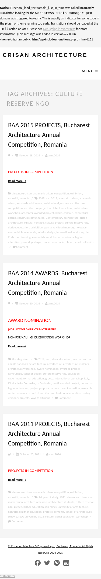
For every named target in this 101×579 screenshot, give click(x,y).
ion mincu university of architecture (66, 507)
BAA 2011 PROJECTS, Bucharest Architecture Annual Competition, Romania (49, 433)
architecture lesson (35, 502)
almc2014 (52, 155)
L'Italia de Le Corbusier (21, 383)
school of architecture (41, 393)
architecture (54, 364)
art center (27, 213)
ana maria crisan (43, 193)
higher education (33, 507)
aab (48, 359)
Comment (20, 247)
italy (86, 378)
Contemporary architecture (62, 218)
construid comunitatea (30, 218)
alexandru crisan (22, 193)
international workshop (71, 232)
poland (26, 242)
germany (49, 227)
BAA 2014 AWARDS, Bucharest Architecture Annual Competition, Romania (48, 282)
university (30, 516)
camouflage (15, 373)
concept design (32, 373)
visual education (64, 516)
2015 (41, 198)
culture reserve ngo (76, 222)
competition (61, 193)
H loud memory (65, 227)
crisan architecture (45, 55)
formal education (33, 378)
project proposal (40, 388)
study (11, 516)
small (78, 242)
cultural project (54, 222)
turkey (86, 393)
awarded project (44, 213)
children (68, 213)
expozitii (13, 198)
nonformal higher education (25, 511)
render (47, 242)
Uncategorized (20, 359)
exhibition (76, 193)
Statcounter (7, 576)
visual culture (46, 516)
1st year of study (48, 497)
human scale (28, 232)
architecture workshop (21, 369)
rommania (58, 242)
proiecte (24, 198)
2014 (41, 359)
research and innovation (65, 388)
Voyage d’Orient (40, 398)
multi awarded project (66, 383)
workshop (82, 516)
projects (48, 511)
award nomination (48, 369)
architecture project (36, 208)
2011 (62, 497)
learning (26, 237)
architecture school (60, 208)
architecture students (76, 364)
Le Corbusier (43, 383)
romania (22, 393)
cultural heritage (34, 222)
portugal (36, 242)
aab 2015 (51, 198)
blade (58, 213)
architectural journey (56, 203)
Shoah (69, 242)
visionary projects (18, 398)
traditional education (68, 393)
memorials (38, 237)
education (23, 227)
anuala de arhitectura (30, 203)
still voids (87, 242)
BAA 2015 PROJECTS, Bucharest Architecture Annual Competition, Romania (49, 134)
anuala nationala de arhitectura (27, 364)
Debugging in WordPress (59, 29)
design (12, 227)
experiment (15, 378)
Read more (17, 181)
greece (49, 378)
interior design (46, 232)
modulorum (53, 237)
